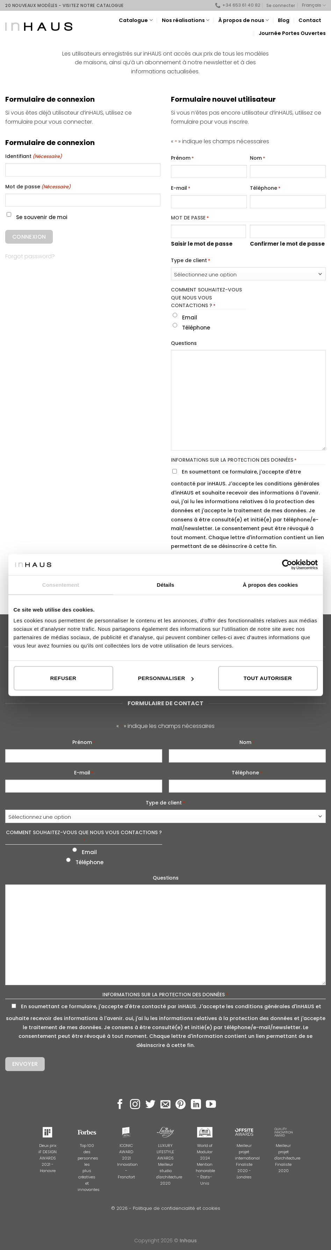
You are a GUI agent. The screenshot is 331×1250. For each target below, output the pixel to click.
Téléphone (265, 188)
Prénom (182, 158)
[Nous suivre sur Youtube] (211, 1105)
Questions (184, 343)
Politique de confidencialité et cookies (176, 1208)
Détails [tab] (165, 584)
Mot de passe (38, 187)
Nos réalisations (185, 20)
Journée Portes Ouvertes (292, 33)
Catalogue (135, 20)
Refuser (63, 678)
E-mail (180, 188)
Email (189, 317)
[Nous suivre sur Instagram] (135, 1105)
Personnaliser (166, 678)
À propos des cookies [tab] (270, 584)
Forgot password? (30, 256)
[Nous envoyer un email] (165, 1105)
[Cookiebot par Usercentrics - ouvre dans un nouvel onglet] (287, 564)
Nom (257, 158)
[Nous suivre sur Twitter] (150, 1105)
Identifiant (33, 156)
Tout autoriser (268, 678)
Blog (283, 20)
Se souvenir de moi (41, 217)
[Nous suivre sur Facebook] (120, 1105)
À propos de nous (243, 20)
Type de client (190, 261)
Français (314, 5)
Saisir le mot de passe (201, 243)
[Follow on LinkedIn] (196, 1105)
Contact (309, 20)
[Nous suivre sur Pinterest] (180, 1105)
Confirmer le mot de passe (287, 243)
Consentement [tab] (60, 584)
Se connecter (280, 5)
